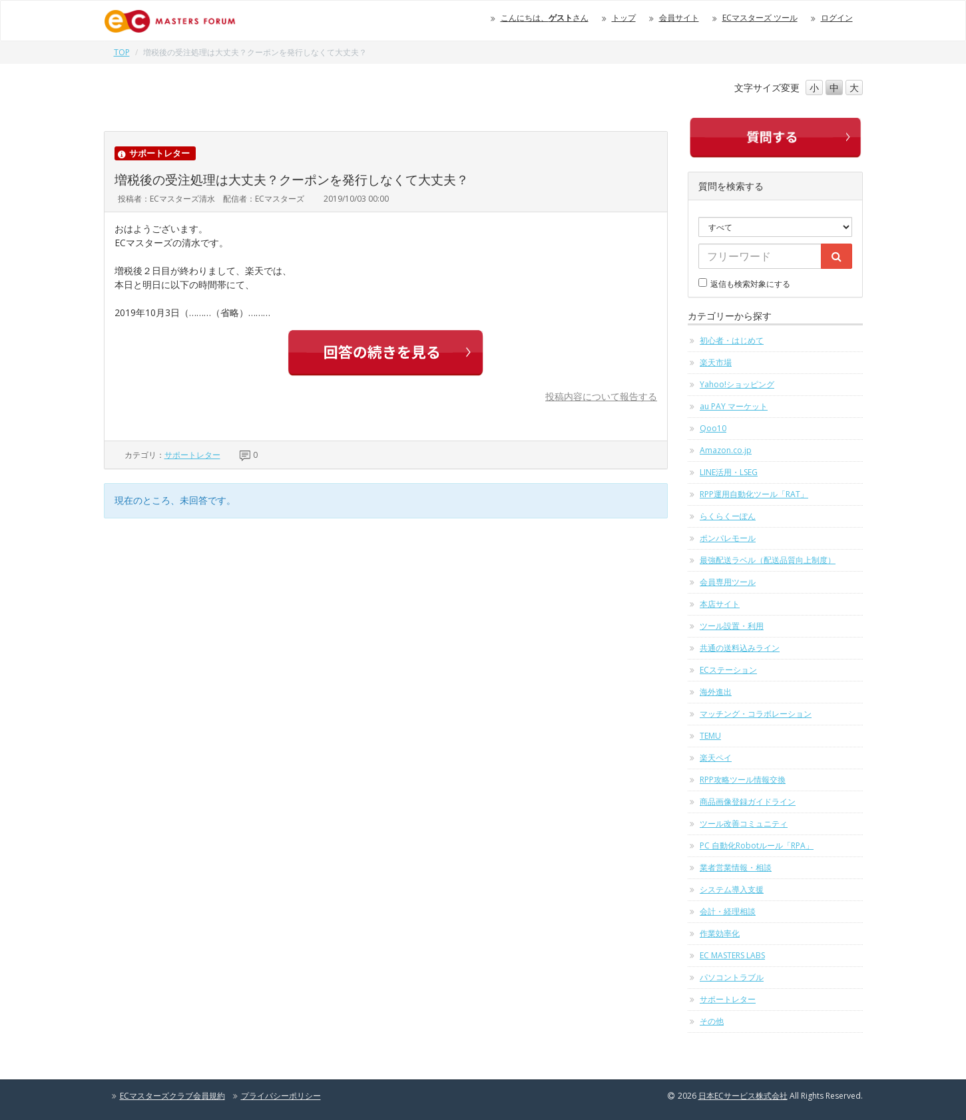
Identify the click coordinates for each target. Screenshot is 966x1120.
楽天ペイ (716, 757)
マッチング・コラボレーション (756, 713)
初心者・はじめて (732, 340)
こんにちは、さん (545, 17)
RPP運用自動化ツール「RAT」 (754, 494)
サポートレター (192, 455)
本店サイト (720, 604)
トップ (624, 17)
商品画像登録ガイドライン (748, 801)
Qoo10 (713, 428)
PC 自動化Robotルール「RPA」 (757, 845)
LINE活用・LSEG (729, 472)
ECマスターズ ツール (760, 17)
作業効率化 (720, 933)
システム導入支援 (732, 889)
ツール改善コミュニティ (744, 823)
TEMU (710, 735)
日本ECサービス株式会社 (743, 1095)
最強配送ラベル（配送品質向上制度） (768, 560)
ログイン (837, 17)
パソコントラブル (732, 977)
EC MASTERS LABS (732, 955)
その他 (712, 1021)
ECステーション (728, 669)
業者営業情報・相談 (736, 867)
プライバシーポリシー (281, 1095)
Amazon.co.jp (726, 450)
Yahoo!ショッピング (737, 384)
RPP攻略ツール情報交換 (743, 779)
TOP (122, 52)
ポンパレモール (728, 538)
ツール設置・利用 (732, 626)
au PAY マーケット (734, 406)
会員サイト (679, 17)
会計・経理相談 (728, 911)
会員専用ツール (728, 582)
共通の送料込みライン (740, 647)
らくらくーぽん (728, 516)
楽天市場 (716, 362)
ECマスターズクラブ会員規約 (172, 1095)
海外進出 (716, 691)
